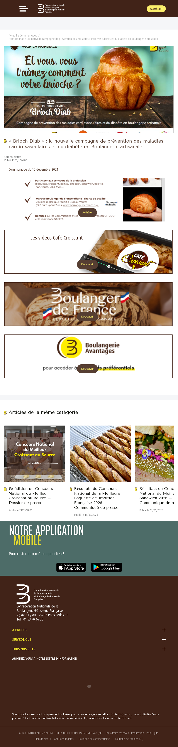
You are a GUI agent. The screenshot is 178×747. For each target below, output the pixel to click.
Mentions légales (64, 738)
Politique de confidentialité (94, 738)
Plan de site (41, 738)
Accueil (13, 35)
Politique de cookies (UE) (129, 738)
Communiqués (28, 35)
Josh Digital (152, 733)
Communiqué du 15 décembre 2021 (33, 169)
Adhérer (156, 9)
